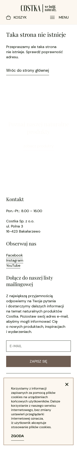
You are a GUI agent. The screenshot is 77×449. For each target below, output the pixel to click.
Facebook (14, 255)
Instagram (14, 260)
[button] (67, 384)
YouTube (13, 265)
